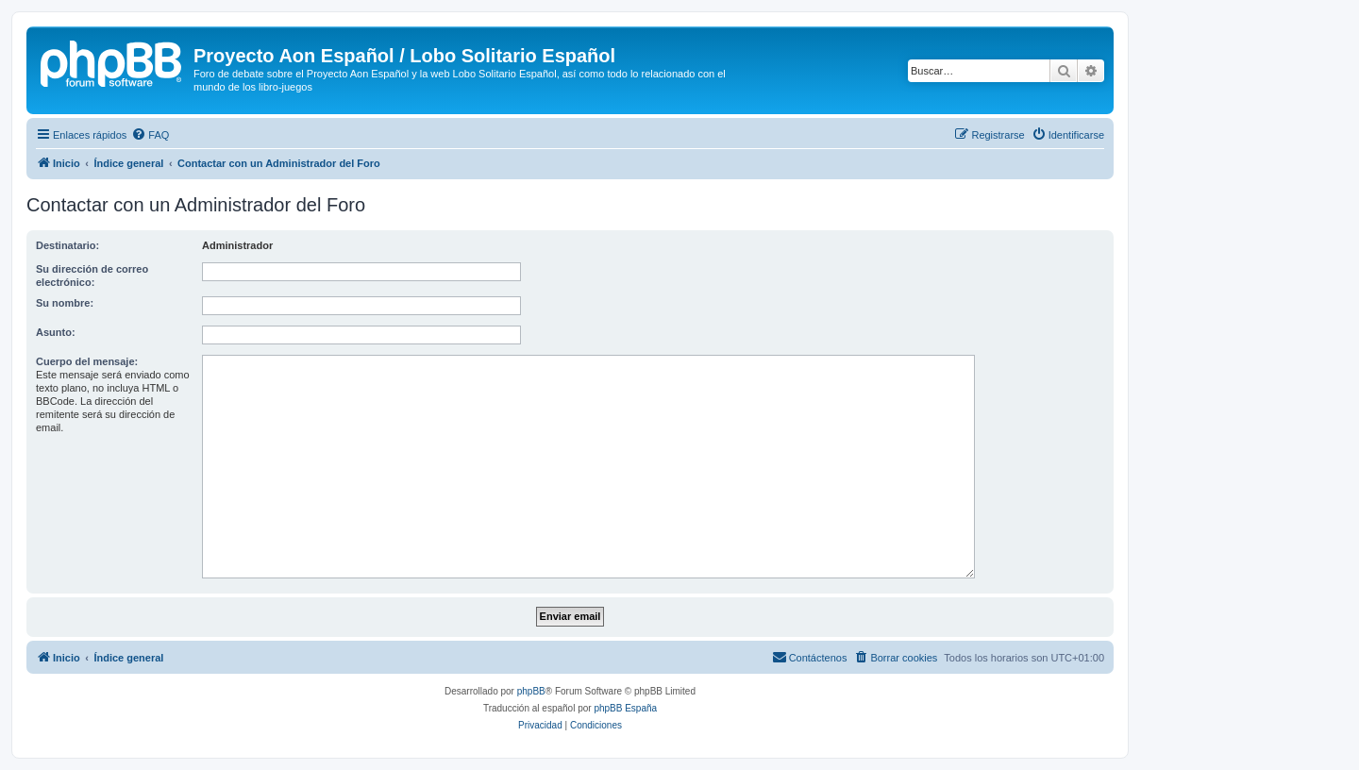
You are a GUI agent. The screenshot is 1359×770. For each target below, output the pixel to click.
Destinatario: (67, 245)
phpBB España (625, 708)
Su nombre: (64, 303)
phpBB (531, 691)
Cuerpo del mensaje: (87, 361)
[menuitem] (150, 135)
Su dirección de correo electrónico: (92, 275)
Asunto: (56, 332)
